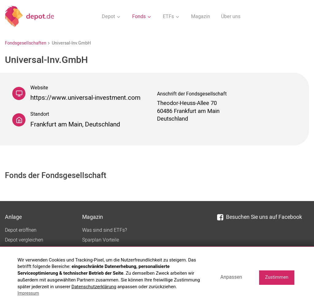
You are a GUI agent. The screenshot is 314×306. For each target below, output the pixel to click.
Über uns (230, 16)
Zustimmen (276, 277)
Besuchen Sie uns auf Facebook (259, 217)
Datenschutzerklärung (93, 286)
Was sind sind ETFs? (104, 230)
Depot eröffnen (20, 230)
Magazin (200, 16)
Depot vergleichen (24, 240)
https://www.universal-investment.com (85, 98)
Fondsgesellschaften (25, 43)
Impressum (28, 293)
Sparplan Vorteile (100, 240)
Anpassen (231, 277)
